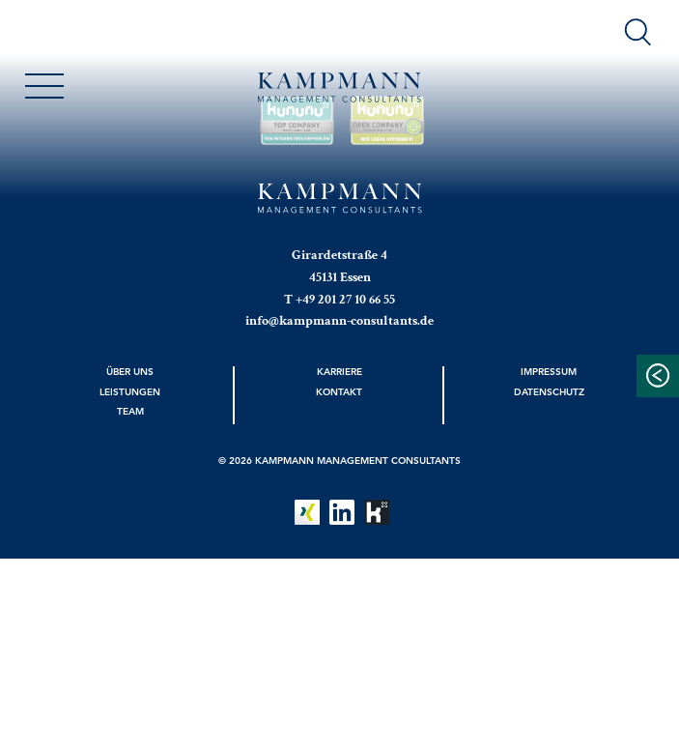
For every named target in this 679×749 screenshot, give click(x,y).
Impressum (549, 371)
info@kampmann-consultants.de (339, 321)
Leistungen (129, 391)
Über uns (130, 371)
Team (130, 411)
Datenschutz (549, 391)
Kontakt (339, 391)
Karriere (339, 371)
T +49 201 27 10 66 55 (339, 299)
